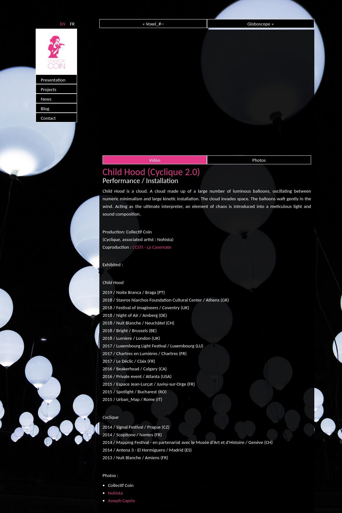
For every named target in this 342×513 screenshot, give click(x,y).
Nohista (115, 493)
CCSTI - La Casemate (151, 247)
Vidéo (154, 160)
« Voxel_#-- (153, 24)
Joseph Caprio (121, 500)
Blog (45, 108)
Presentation (53, 80)
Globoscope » (260, 24)
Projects (48, 89)
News (46, 99)
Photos (259, 160)
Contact (48, 118)
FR (72, 24)
